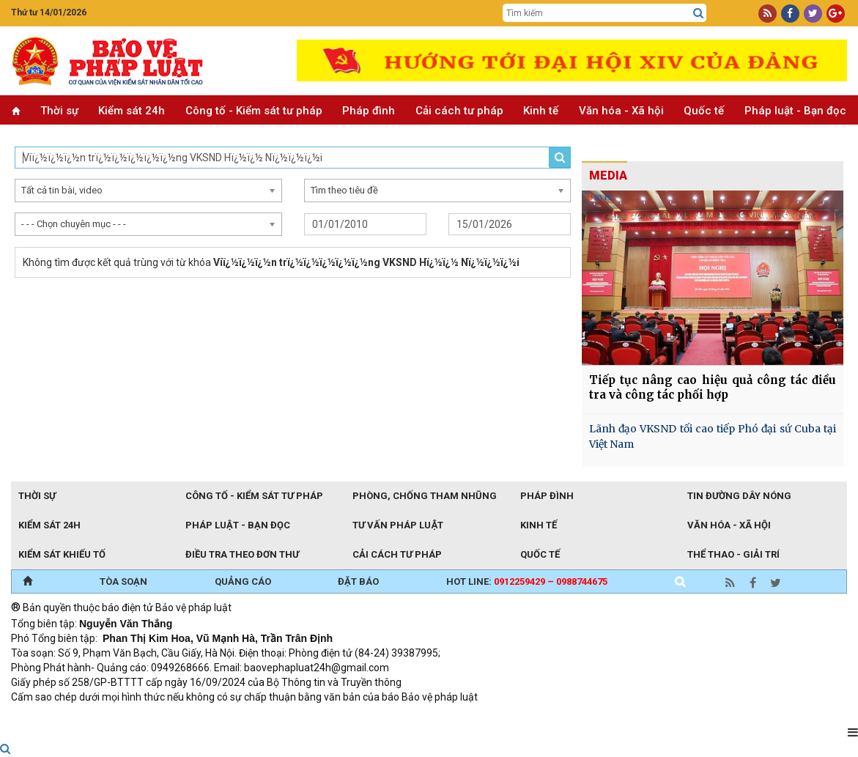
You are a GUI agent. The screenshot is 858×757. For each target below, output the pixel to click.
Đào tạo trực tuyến (373, 717)
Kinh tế (540, 110)
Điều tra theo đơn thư (242, 554)
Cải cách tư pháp (459, 110)
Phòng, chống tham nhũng (424, 495)
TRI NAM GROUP (55, 717)
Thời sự (59, 110)
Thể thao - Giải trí (733, 554)
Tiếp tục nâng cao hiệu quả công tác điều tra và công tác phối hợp (712, 387)
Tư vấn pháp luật (397, 525)
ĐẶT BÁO (358, 581)
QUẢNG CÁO (243, 581)
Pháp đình (368, 110)
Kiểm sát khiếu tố (62, 554)
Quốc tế (704, 110)
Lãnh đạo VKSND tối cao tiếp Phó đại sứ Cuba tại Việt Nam (712, 436)
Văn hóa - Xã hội (621, 110)
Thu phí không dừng (271, 717)
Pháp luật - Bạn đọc (795, 110)
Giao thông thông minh (159, 717)
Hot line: (526, 581)
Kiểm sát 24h (131, 110)
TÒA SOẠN (123, 581)
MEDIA (608, 175)
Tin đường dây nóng (739, 495)
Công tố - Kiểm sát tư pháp (253, 110)
